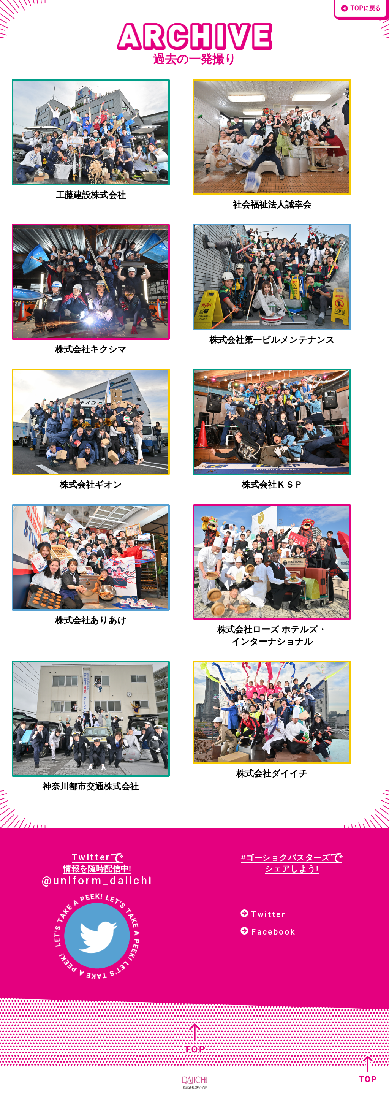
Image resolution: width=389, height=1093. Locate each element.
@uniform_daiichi (97, 880)
